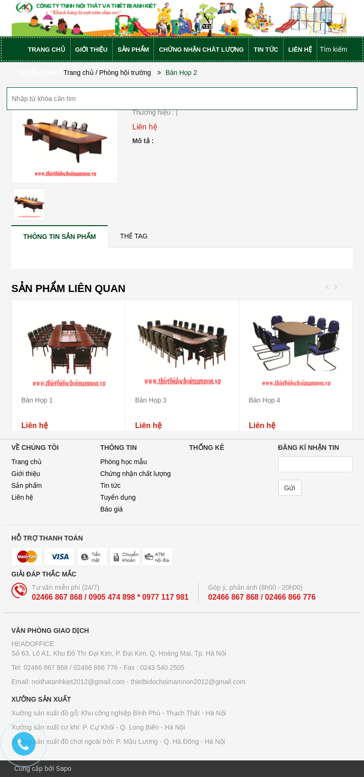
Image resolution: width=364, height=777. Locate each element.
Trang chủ (26, 462)
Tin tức (110, 485)
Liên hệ (22, 497)
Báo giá (111, 509)
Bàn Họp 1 (37, 400)
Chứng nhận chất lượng (135, 473)
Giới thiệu (25, 473)
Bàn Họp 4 (264, 400)
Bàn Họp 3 (150, 400)
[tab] (59, 236)
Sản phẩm (26, 485)
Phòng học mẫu (123, 462)
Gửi (289, 488)
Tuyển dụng (118, 497)
